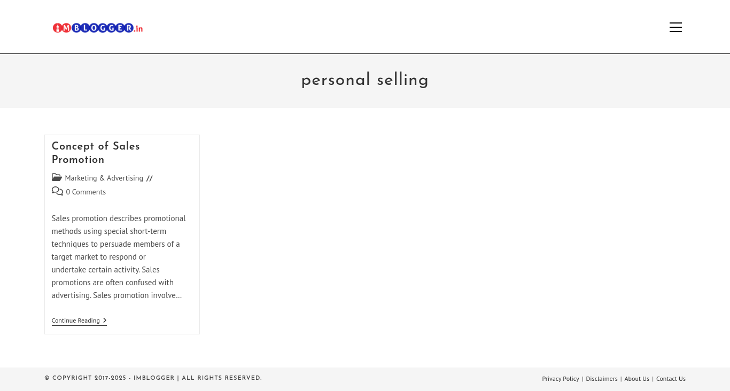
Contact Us (671, 378)
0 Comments (86, 192)
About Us (637, 378)
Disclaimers (602, 378)
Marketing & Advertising (104, 178)
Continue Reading (79, 321)
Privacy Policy (560, 378)
